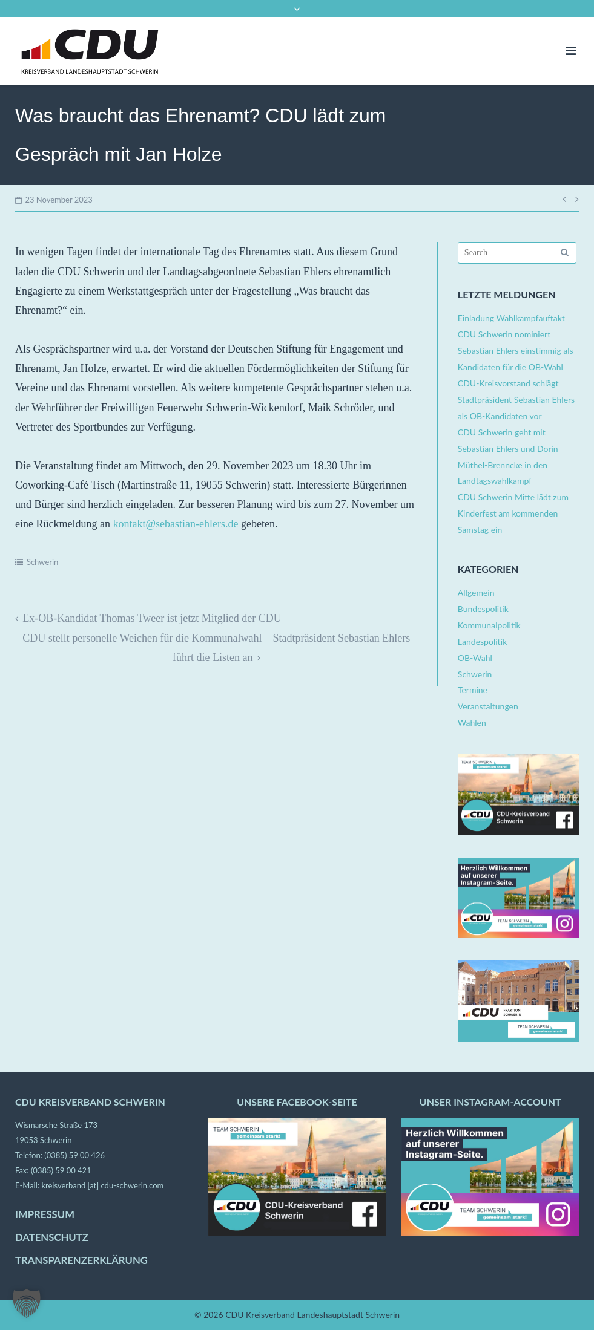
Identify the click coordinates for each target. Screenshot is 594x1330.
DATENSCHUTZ (51, 1237)
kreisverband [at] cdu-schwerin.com (102, 1185)
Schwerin (42, 562)
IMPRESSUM (44, 1214)
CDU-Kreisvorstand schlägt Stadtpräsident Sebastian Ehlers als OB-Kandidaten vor (516, 399)
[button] (26, 1303)
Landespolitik (482, 641)
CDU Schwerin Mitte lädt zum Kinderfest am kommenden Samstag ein (513, 513)
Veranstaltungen (488, 706)
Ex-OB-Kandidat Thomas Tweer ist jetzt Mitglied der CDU (152, 618)
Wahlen (472, 722)
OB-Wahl (475, 658)
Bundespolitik (483, 609)
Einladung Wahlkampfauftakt (511, 318)
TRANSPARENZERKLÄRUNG (81, 1260)
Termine (472, 690)
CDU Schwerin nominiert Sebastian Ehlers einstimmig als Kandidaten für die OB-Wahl (515, 350)
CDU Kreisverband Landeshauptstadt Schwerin (312, 1314)
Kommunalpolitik (489, 625)
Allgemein (476, 592)
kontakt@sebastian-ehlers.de (175, 524)
